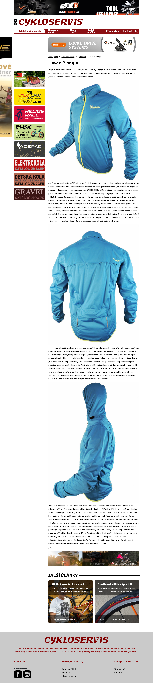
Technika (82, 57)
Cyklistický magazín (29, 31)
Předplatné (112, 31)
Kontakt (127, 31)
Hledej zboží (72, 31)
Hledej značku (91, 31)
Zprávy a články (53, 31)
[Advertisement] (29, 53)
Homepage (53, 57)
